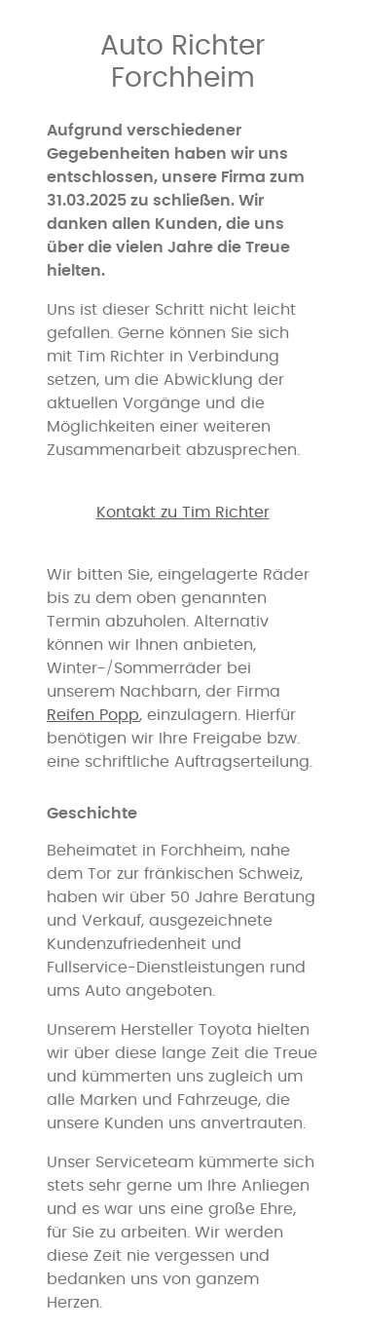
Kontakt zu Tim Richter (183, 512)
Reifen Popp (93, 715)
